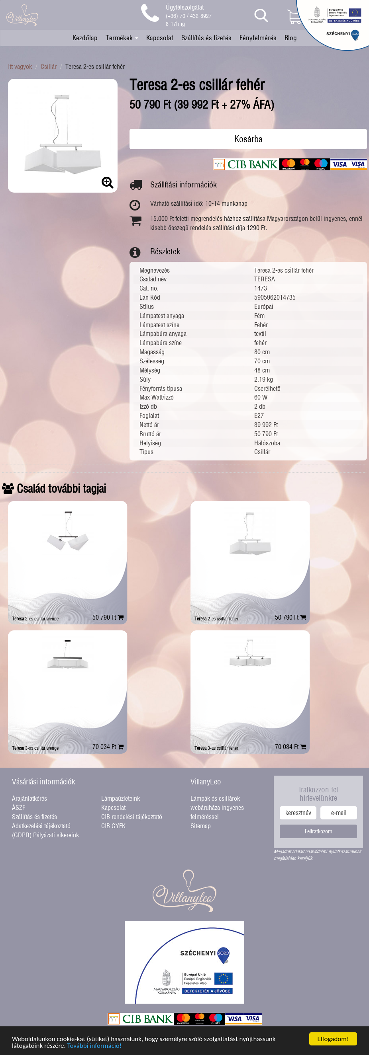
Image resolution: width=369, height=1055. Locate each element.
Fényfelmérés (258, 37)
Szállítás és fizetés (206, 37)
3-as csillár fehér (216, 748)
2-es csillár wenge (35, 619)
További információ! (94, 1046)
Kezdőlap (85, 37)
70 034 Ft (108, 747)
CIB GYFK (113, 826)
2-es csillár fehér (216, 619)
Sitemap (200, 826)
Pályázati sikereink (56, 835)
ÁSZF (18, 807)
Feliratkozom (318, 831)
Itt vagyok (20, 66)
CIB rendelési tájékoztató (131, 817)
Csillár (49, 66)
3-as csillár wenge (35, 748)
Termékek (122, 37)
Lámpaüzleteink (120, 798)
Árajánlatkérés (29, 798)
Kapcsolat (159, 37)
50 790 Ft (108, 617)
